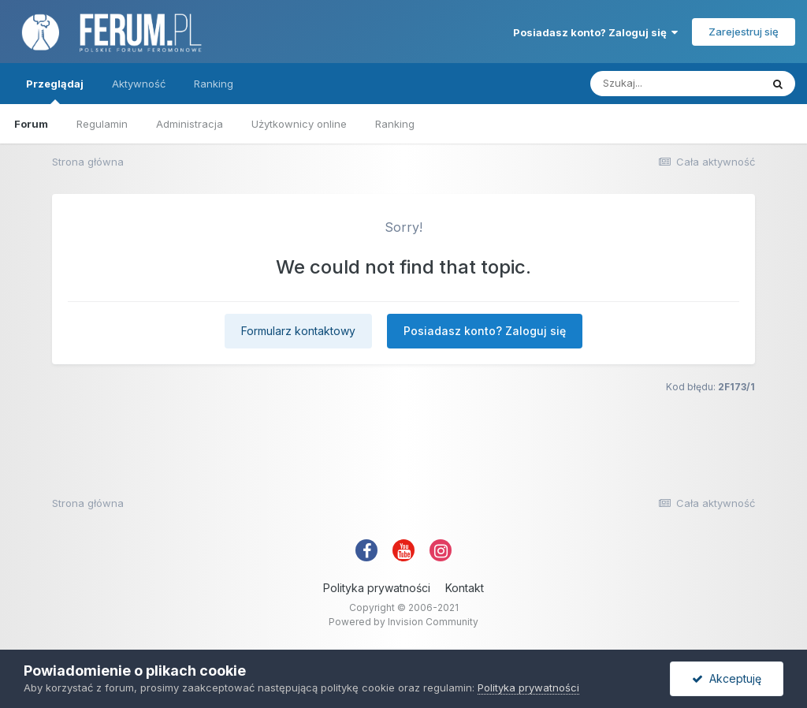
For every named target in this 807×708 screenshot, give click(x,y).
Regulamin (102, 123)
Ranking (395, 123)
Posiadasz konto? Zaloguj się (595, 32)
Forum (31, 123)
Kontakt (464, 587)
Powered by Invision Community (403, 622)
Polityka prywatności (376, 587)
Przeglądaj (55, 90)
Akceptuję (726, 678)
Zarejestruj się (743, 31)
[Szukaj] (675, 83)
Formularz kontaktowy (298, 330)
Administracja (189, 123)
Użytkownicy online (299, 123)
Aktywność (138, 83)
